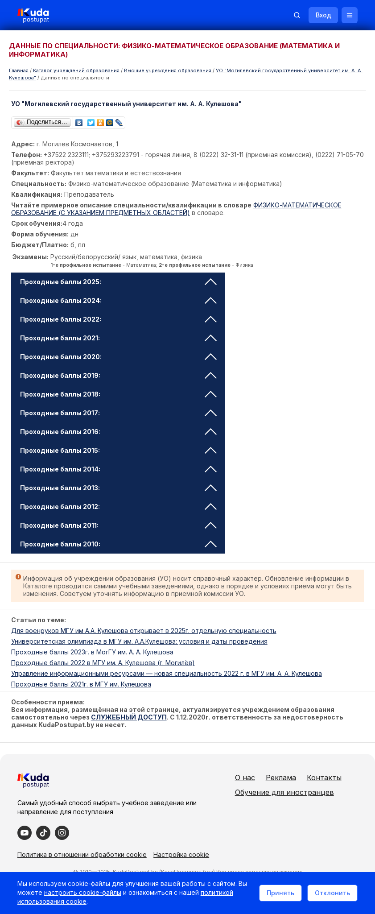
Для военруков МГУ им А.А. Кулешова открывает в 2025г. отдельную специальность (143, 630)
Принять (280, 893)
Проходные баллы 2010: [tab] (118, 544)
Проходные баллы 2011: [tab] (118, 525)
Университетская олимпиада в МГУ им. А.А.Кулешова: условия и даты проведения (139, 641)
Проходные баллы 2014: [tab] (118, 469)
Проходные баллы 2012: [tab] (118, 506)
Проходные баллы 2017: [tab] (118, 413)
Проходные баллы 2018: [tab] (118, 394)
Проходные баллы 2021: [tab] (118, 338)
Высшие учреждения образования (168, 70)
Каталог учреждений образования (76, 70)
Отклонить (332, 893)
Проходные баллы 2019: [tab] (118, 375)
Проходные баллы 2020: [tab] (118, 356)
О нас (262, 777)
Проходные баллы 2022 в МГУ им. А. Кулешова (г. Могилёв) (103, 662)
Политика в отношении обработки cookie (82, 868)
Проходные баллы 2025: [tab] (118, 281)
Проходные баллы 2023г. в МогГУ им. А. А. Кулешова (92, 652)
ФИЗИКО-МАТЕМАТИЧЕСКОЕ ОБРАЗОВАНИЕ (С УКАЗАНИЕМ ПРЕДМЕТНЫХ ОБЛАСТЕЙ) (176, 208)
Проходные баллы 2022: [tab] (118, 319)
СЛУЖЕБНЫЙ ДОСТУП (129, 717)
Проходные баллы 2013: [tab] (118, 488)
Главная (19, 70)
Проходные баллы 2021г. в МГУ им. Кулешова (81, 684)
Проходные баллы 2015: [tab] (118, 450)
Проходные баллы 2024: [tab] (118, 300)
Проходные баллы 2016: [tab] (118, 431)
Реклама (298, 777)
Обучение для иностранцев (301, 806)
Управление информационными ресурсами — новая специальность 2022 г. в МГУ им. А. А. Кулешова (166, 673)
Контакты (269, 792)
